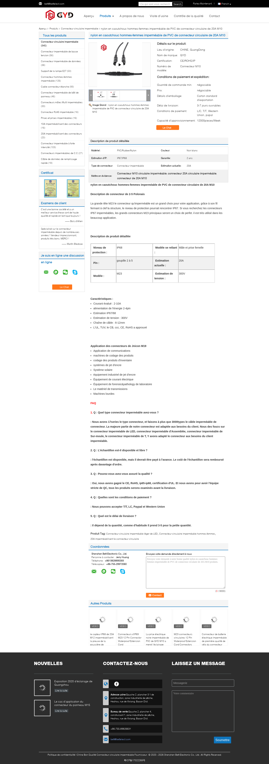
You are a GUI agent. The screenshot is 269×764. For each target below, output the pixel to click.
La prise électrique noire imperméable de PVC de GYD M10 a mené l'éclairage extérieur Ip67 (157, 641)
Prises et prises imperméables (56, 118)
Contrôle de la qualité (188, 16)
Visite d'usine (159, 16)
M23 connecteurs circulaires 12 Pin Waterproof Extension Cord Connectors (185, 639)
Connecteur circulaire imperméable (79, 28)
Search (177, 4)
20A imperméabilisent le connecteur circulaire (114, 538)
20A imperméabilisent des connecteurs (61, 133)
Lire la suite (61, 690)
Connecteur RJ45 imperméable (57, 112)
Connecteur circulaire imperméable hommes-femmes (187, 533)
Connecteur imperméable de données (61, 61)
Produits (105, 16)
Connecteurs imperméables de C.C (59, 153)
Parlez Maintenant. (202, 3)
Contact (214, 16)
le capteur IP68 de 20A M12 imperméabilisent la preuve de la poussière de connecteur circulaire (102, 641)
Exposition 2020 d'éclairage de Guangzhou (73, 683)
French (226, 4)
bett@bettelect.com (54, 3)
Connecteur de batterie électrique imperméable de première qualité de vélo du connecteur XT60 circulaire (214, 641)
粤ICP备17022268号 (134, 760)
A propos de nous (132, 16)
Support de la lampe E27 (53, 71)
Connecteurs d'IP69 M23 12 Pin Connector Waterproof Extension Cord (129, 639)
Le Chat (170, 128)
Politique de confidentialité (61, 754)
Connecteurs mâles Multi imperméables (61, 102)
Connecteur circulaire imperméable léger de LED (132, 533)
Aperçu (89, 16)
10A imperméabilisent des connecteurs (61, 123)
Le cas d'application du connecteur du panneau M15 (72, 703)
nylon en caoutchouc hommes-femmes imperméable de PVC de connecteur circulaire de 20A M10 (120, 108)
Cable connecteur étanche (55, 86)
